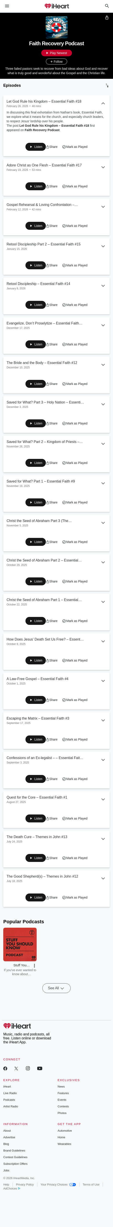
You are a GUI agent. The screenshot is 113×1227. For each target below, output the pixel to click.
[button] (51, 147)
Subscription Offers (15, 1163)
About (7, 1130)
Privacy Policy (25, 1184)
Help (6, 1184)
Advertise (9, 1137)
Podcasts (9, 1099)
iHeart (7, 1086)
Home (61, 1137)
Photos (62, 1113)
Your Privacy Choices (58, 1184)
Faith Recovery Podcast (42, 130)
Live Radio (10, 1093)
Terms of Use (91, 1184)
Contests (63, 1106)
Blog (6, 1144)
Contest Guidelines (15, 1157)
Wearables (64, 1144)
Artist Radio (10, 1106)
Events (62, 1099)
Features (63, 1093)
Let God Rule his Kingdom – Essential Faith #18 (54, 125)
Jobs (6, 1170)
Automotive (65, 1130)
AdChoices (11, 1188)
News (61, 1086)
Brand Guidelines (14, 1150)
